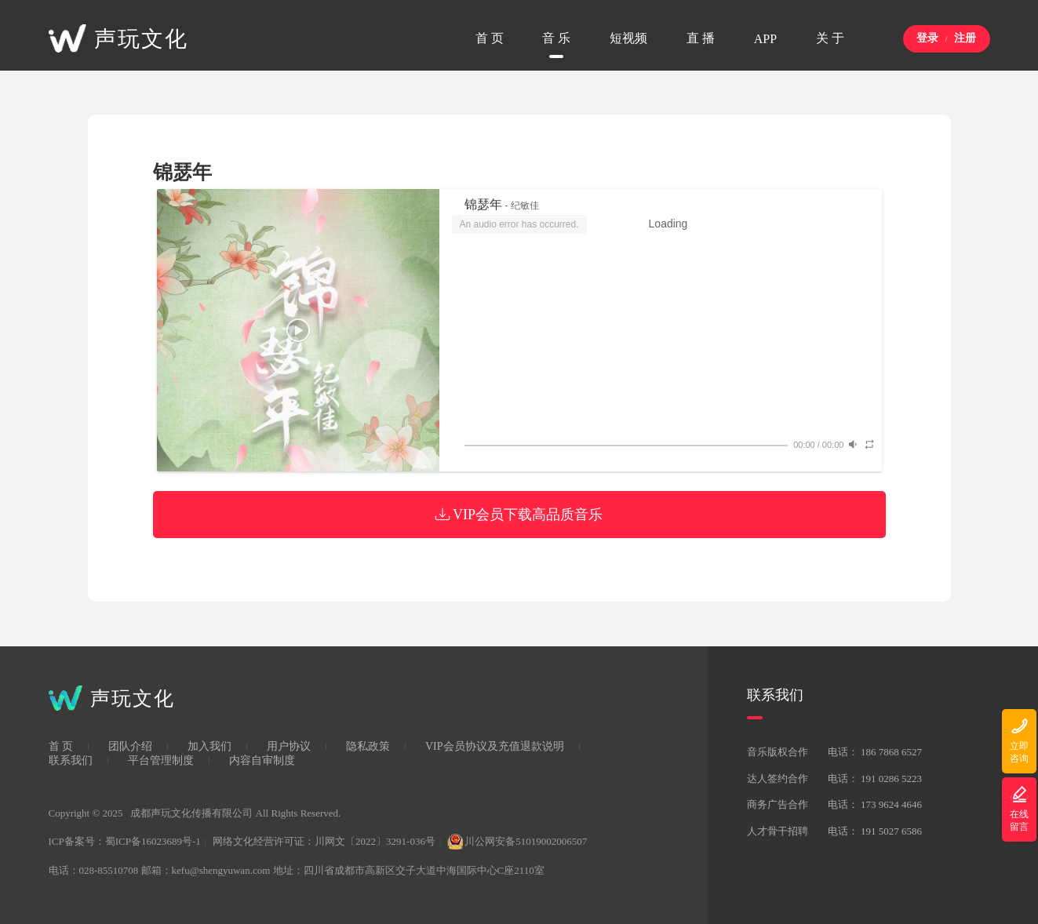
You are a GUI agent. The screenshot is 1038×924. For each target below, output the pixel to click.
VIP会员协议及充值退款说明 (494, 746)
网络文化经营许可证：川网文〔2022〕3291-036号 (324, 841)
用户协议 (289, 746)
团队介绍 (130, 746)
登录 (927, 38)
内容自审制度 (262, 760)
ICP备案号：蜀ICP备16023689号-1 (125, 841)
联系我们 (71, 760)
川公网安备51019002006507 (517, 841)
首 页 (61, 746)
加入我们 (209, 746)
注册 (965, 38)
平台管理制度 (161, 760)
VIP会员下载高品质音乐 (519, 514)
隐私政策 (368, 746)
